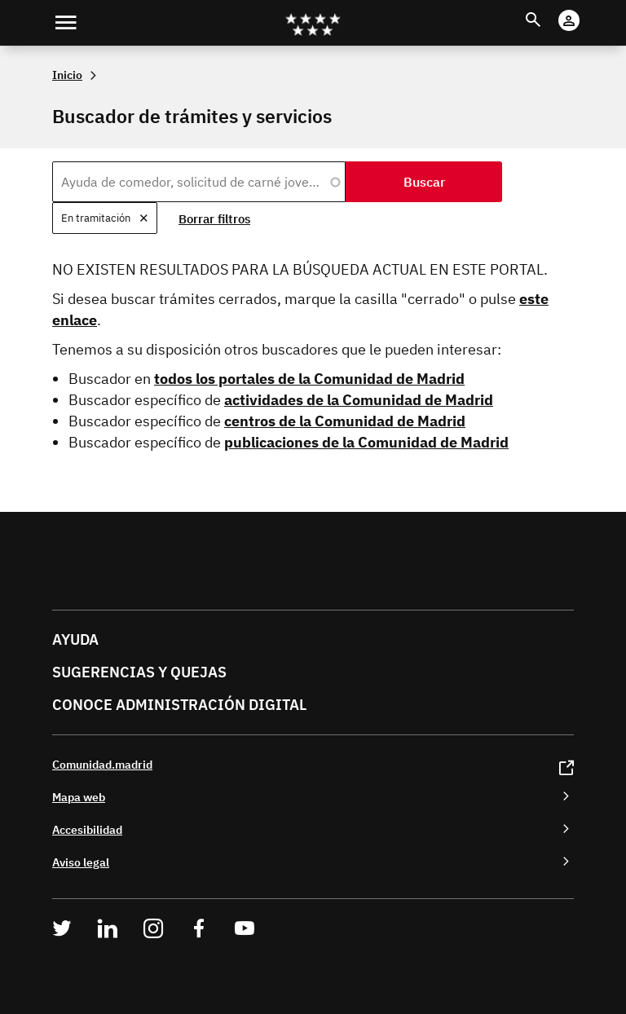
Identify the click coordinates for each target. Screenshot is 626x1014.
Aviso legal (80, 862)
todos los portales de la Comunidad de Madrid (309, 378)
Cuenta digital (584, 9)
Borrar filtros (214, 219)
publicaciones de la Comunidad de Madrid (366, 442)
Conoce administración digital (179, 704)
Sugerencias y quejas (139, 672)
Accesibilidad (87, 829)
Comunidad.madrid (102, 764)
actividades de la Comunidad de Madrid (358, 399)
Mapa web (78, 797)
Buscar (548, 9)
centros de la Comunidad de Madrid (344, 421)
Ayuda (75, 639)
